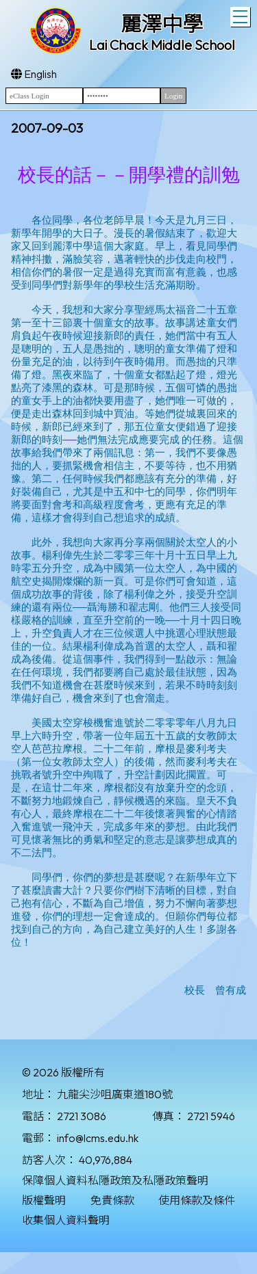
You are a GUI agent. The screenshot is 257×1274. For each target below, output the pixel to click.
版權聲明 (44, 1200)
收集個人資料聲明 (66, 1220)
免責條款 (112, 1200)
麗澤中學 (162, 24)
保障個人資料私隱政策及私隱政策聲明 (115, 1180)
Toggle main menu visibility (241, 15)
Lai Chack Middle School (162, 44)
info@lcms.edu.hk (97, 1138)
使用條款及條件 (196, 1200)
